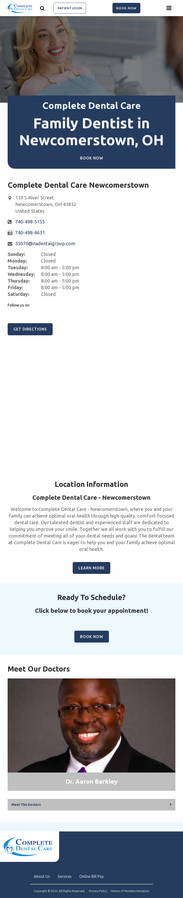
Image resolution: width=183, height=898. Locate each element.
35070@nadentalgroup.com (45, 243)
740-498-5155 (30, 221)
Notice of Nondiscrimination (130, 891)
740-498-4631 (30, 232)
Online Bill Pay (91, 876)
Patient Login (70, 8)
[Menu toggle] (169, 8)
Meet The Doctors (26, 805)
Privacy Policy (98, 891)
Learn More (91, 568)
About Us (42, 876)
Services (65, 876)
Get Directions (30, 329)
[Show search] (42, 8)
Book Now (126, 8)
